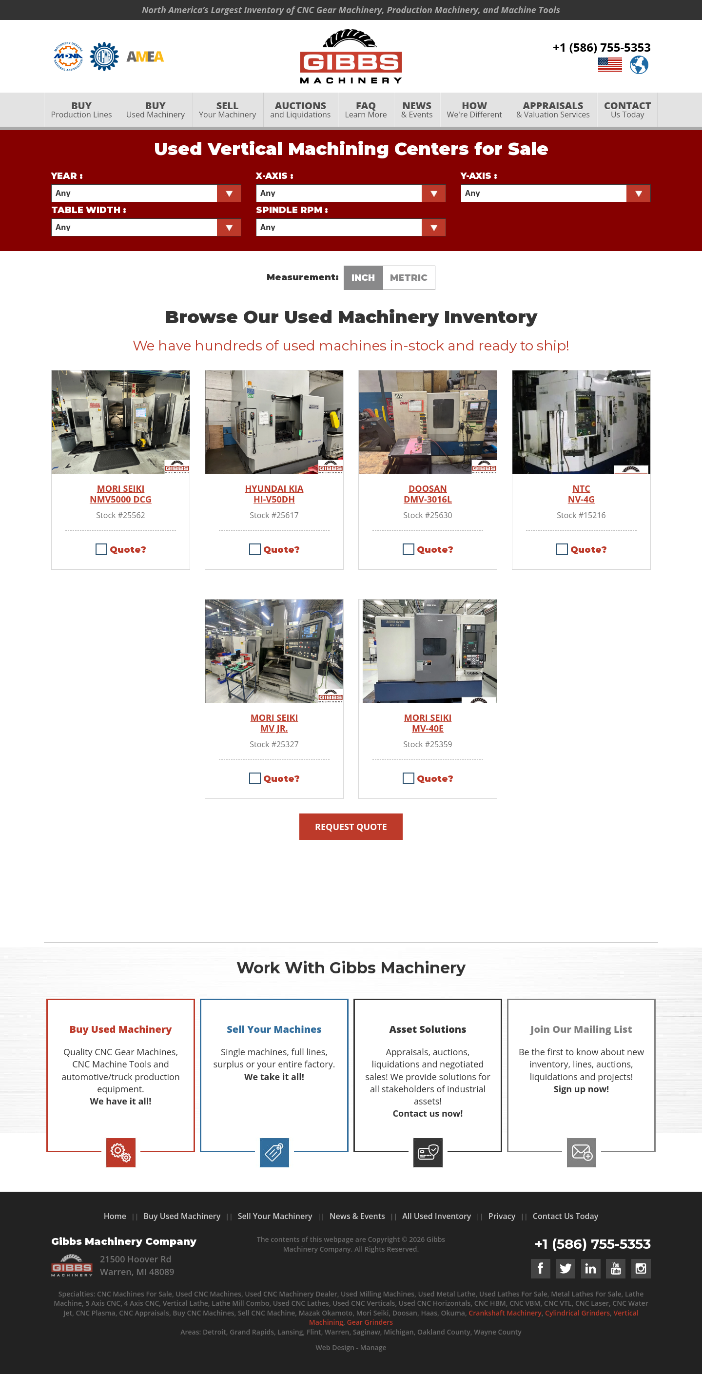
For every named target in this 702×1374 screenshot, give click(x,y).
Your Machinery (227, 110)
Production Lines (81, 110)
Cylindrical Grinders (577, 1312)
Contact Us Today (566, 1216)
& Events (417, 110)
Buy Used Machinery (181, 1216)
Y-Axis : (479, 176)
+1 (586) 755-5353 (602, 47)
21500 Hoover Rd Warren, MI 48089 (137, 1265)
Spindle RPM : (292, 210)
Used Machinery (155, 110)
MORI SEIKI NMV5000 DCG (121, 494)
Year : (67, 176)
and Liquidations (300, 110)
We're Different (474, 110)
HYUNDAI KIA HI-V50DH (274, 494)
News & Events (357, 1216)
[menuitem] (81, 111)
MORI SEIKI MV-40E (428, 723)
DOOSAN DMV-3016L (428, 494)
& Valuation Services (553, 110)
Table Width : (88, 210)
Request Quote (351, 826)
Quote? (128, 549)
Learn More (366, 110)
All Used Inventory (436, 1216)
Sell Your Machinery (275, 1216)
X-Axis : (274, 176)
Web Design (334, 1347)
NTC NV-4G (581, 494)
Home (115, 1216)
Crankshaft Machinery (504, 1312)
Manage (373, 1347)
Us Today (627, 110)
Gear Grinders (370, 1322)
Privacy (502, 1216)
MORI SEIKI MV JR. (274, 723)
